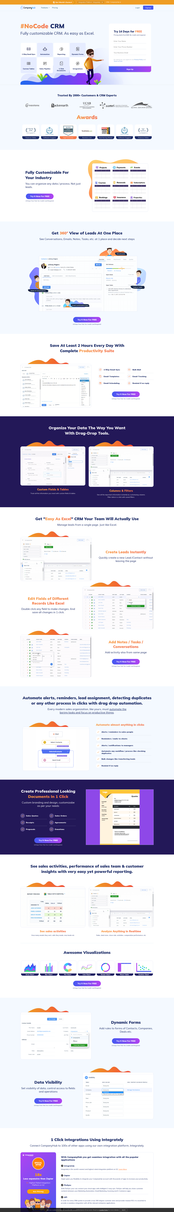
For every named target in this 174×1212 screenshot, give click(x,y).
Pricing (55, 8)
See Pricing (38, 1191)
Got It (123, 1210)
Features (44, 8)
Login (137, 8)
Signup (148, 8)
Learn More (123, 1169)
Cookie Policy (103, 1210)
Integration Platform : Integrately (90, 2)
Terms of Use (118, 61)
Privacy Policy (138, 59)
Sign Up (130, 69)
